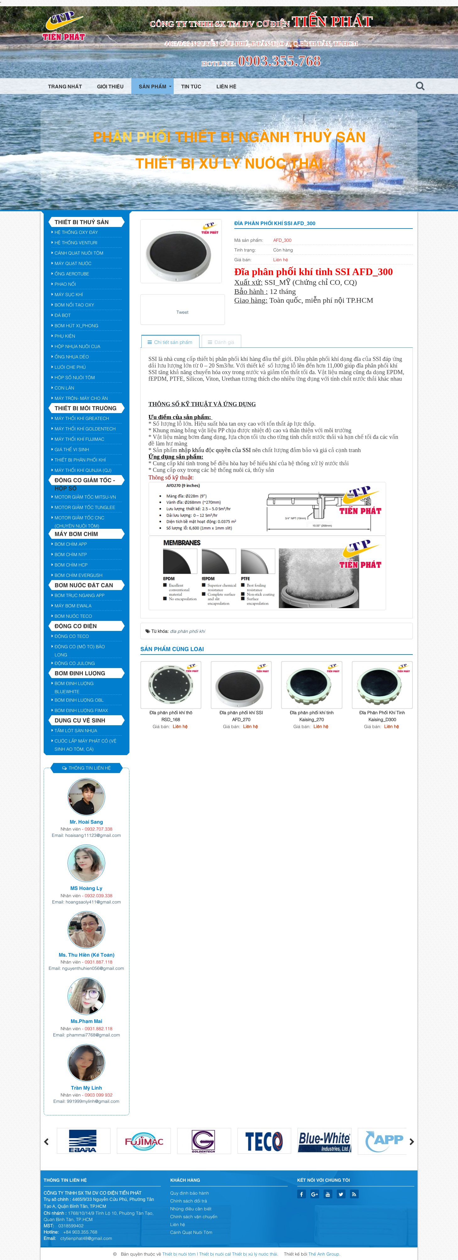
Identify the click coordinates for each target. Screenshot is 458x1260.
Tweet (182, 312)
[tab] (170, 342)
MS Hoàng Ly (86, 887)
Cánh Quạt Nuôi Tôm (79, 253)
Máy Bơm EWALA (73, 605)
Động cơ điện (76, 625)
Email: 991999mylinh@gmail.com (86, 1101)
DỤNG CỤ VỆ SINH (80, 720)
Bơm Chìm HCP (71, 564)
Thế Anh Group (323, 1254)
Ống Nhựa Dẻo (72, 356)
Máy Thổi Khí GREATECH (82, 418)
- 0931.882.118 (97, 1028)
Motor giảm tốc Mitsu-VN (85, 497)
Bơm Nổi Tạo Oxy (74, 304)
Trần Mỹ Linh (86, 1087)
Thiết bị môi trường (86, 408)
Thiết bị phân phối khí (80, 459)
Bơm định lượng (80, 673)
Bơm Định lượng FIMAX (81, 710)
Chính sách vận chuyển (193, 1216)
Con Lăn (64, 387)
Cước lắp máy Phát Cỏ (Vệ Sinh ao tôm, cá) (86, 742)
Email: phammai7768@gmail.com (86, 1034)
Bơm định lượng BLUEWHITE (74, 684)
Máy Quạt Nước (73, 263)
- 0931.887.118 (97, 961)
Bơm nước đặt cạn (84, 585)
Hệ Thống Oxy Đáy (76, 232)
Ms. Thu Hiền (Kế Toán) (86, 954)
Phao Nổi (65, 284)
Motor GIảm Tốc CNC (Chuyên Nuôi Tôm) (79, 518)
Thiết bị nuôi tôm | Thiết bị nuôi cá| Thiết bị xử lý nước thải (219, 1254)
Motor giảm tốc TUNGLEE (85, 507)
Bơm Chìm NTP (71, 554)
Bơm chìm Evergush (78, 575)
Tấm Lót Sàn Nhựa (76, 730)
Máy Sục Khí (69, 294)
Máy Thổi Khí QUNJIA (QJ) (83, 470)
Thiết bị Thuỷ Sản (82, 221)
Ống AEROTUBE (72, 273)
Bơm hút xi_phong (76, 325)
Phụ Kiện (65, 336)
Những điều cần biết (190, 1208)
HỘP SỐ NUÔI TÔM (75, 377)
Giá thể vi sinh (72, 449)
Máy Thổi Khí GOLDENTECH (85, 428)
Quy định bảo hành (189, 1193)
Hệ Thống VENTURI (76, 242)
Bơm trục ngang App (80, 595)
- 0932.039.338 (97, 895)
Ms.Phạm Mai (86, 1020)
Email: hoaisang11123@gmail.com (86, 835)
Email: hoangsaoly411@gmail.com (86, 901)
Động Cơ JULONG (75, 663)
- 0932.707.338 (97, 829)
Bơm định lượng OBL (79, 700)
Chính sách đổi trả (188, 1200)
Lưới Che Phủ (70, 367)
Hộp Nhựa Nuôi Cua (77, 346)
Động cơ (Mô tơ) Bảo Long (80, 647)
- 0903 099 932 (97, 1094)
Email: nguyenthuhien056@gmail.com (86, 968)
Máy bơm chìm (76, 533)
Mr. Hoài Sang (86, 821)
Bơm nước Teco (73, 616)
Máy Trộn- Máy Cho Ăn (81, 398)
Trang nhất (65, 86)
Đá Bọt (63, 315)
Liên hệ (177, 1224)
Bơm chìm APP (71, 544)
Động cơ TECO (72, 636)
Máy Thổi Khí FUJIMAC (79, 439)
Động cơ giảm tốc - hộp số (85, 480)
